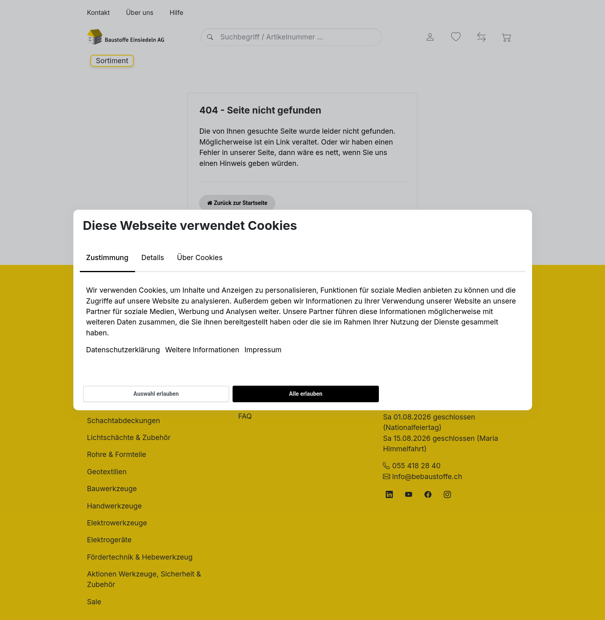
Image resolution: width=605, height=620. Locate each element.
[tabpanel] (303, 320)
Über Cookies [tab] (199, 257)
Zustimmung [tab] (107, 257)
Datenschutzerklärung (123, 349)
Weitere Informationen (202, 349)
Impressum (263, 349)
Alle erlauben (305, 394)
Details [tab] (152, 257)
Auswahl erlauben (156, 394)
